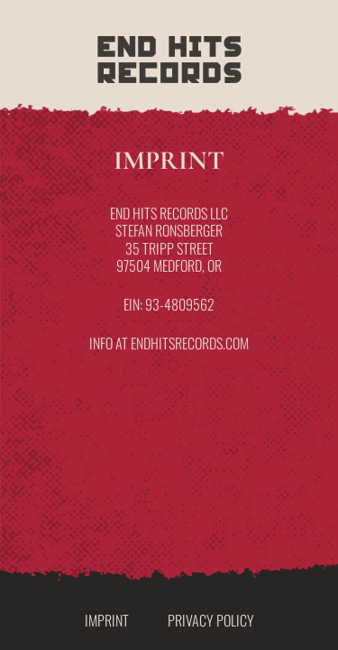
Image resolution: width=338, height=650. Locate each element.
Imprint (107, 620)
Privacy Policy (211, 620)
